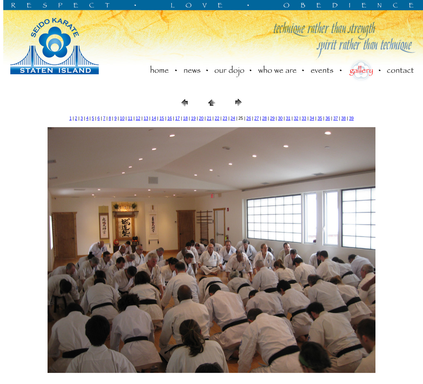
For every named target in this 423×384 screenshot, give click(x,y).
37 (335, 118)
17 (177, 118)
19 (193, 118)
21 (209, 118)
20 (201, 118)
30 (280, 118)
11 (130, 118)
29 (272, 118)
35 (320, 118)
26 (248, 118)
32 (296, 118)
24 (233, 118)
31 (288, 118)
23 (225, 118)
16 (169, 118)
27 (256, 118)
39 (351, 118)
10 (122, 118)
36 (327, 118)
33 (304, 118)
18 (185, 118)
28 (264, 118)
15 (161, 118)
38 (343, 118)
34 (311, 118)
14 (154, 118)
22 (217, 118)
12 (138, 118)
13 (145, 118)
